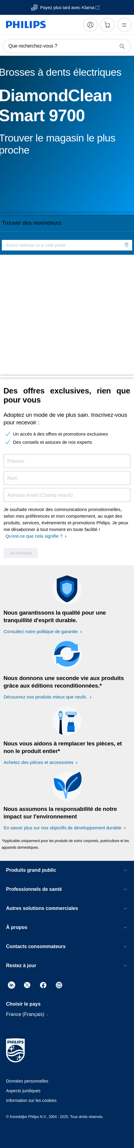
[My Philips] (90, 25)
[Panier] (107, 25)
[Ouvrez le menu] (124, 25)
